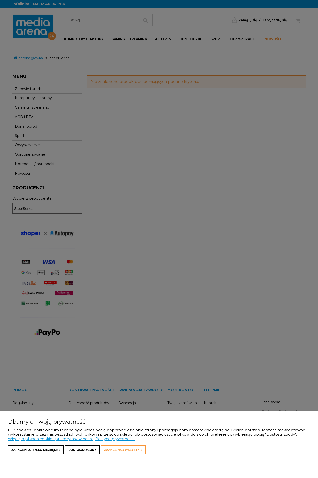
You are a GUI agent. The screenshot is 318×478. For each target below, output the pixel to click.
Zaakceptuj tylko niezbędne (35, 450)
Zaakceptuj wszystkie (123, 450)
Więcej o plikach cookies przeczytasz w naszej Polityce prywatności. (71, 438)
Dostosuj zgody (82, 450)
